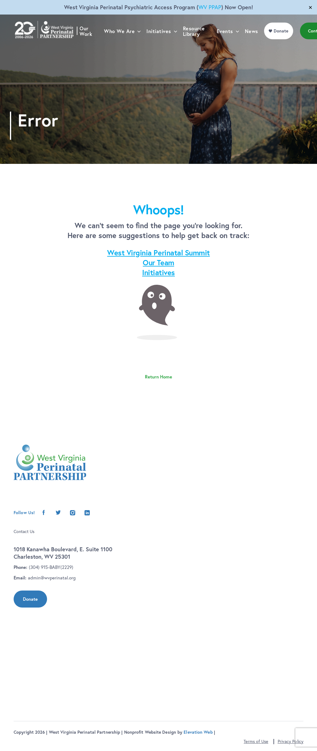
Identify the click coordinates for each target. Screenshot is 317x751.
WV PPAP (209, 7)
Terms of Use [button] (256, 741)
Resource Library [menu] (196, 44)
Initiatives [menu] (161, 44)
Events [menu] (227, 44)
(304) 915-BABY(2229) (51, 567)
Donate (30, 599)
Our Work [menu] (88, 44)
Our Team (158, 262)
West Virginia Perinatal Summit (158, 253)
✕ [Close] (310, 7)
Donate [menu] (283, 43)
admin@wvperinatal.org (52, 578)
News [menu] (253, 44)
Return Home (158, 377)
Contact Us (24, 531)
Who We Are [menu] (121, 44)
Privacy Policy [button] (290, 741)
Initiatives (158, 272)
